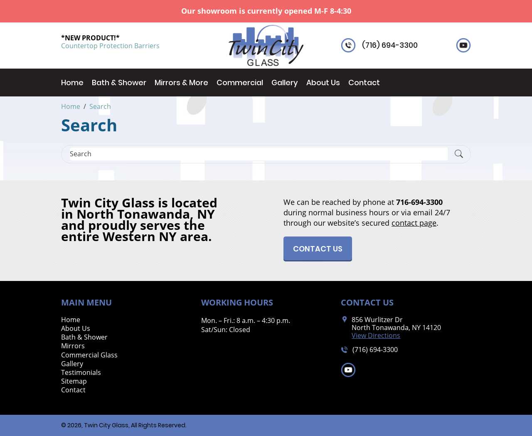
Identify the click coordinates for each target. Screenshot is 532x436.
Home (72, 82)
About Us (323, 82)
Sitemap (74, 381)
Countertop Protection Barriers (110, 45)
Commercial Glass (89, 355)
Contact (364, 82)
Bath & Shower (119, 82)
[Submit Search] (458, 154)
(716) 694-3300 (390, 45)
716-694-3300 (419, 202)
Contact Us (317, 249)
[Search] (259, 154)
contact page (414, 223)
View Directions (376, 336)
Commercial (240, 82)
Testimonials (81, 373)
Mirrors (73, 346)
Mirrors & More (181, 82)
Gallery (284, 82)
